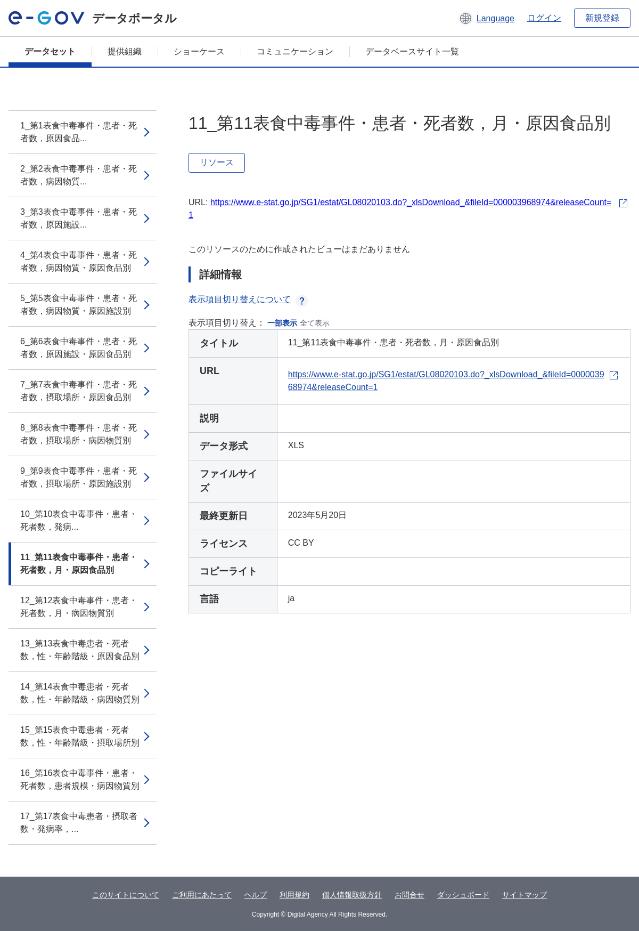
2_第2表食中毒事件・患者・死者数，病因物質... (78, 175)
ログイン (544, 17)
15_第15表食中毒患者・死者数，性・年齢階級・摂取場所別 (80, 736)
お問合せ (409, 894)
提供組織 (125, 51)
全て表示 (315, 323)
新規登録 (602, 17)
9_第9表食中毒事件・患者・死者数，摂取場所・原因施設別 (78, 477)
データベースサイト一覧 (412, 51)
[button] (486, 18)
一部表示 (282, 323)
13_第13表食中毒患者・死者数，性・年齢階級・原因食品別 (80, 650)
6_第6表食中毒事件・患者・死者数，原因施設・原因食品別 (78, 348)
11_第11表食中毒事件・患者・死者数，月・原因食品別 (79, 563)
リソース (217, 162)
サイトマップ (524, 894)
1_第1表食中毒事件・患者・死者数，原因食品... (78, 132)
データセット (50, 51)
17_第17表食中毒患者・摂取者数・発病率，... (79, 822)
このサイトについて (125, 894)
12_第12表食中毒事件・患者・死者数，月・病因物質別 (79, 607)
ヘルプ (255, 894)
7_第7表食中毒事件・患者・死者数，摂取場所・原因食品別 (78, 391)
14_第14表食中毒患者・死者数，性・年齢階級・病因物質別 (80, 693)
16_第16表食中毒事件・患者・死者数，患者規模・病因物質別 (80, 779)
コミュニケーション (295, 51)
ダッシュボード (463, 894)
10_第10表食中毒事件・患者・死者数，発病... (79, 520)
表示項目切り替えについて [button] (248, 299)
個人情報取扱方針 (352, 894)
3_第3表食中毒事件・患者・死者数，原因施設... (78, 218)
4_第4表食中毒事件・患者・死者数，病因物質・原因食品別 (78, 261)
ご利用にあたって (202, 894)
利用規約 (294, 894)
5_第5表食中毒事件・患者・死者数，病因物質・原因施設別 (78, 304)
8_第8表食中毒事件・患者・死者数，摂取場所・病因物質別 (78, 434)
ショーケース (199, 51)
